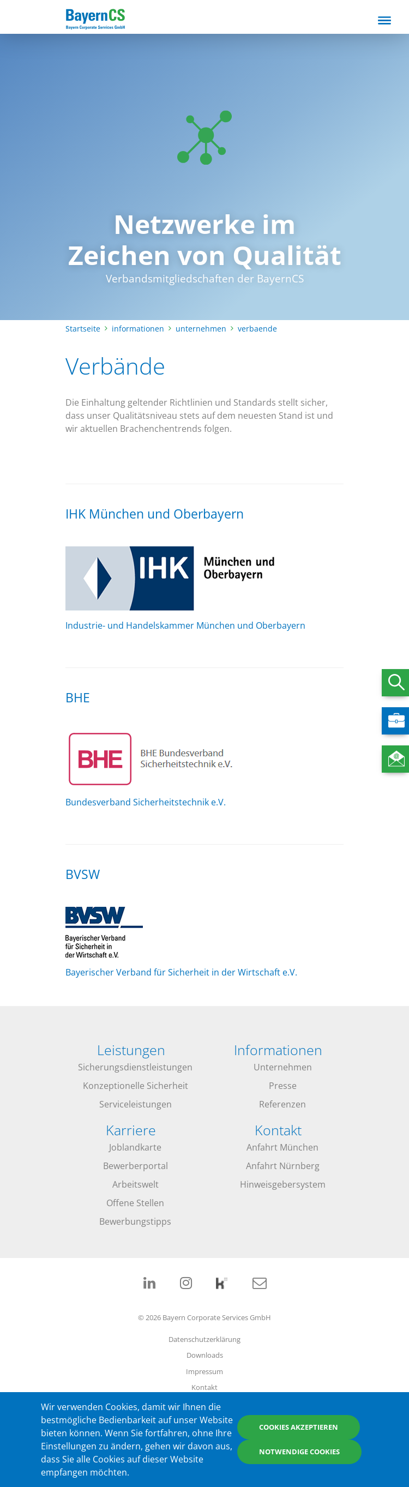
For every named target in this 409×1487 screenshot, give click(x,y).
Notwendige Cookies (299, 1451)
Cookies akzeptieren (298, 1427)
